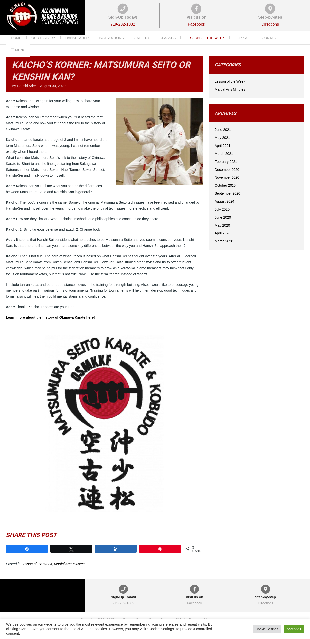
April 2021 (222, 153)
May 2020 (222, 232)
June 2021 (223, 137)
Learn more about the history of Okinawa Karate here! (50, 324)
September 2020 (227, 200)
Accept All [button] (294, 629)
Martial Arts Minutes (69, 571)
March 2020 (224, 248)
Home (16, 45)
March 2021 (224, 161)
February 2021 (226, 169)
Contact (270, 45)
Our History (43, 45)
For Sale (243, 45)
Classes (168, 45)
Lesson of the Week (205, 45)
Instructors (111, 45)
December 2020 (227, 176)
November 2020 (227, 184)
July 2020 (222, 216)
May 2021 (222, 145)
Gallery (142, 45)
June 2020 (223, 224)
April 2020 (222, 240)
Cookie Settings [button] (267, 629)
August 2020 (224, 208)
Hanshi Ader (77, 45)
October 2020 (225, 192)
